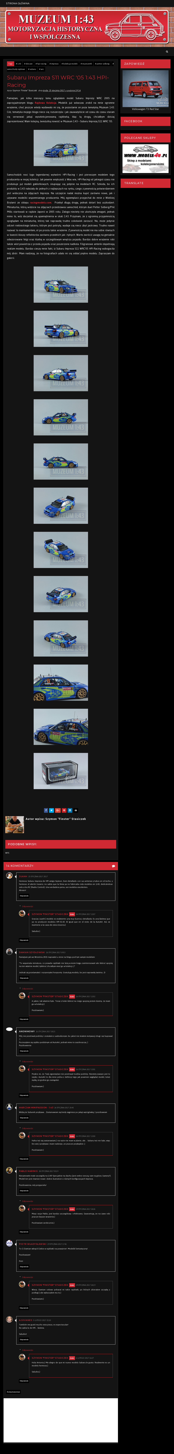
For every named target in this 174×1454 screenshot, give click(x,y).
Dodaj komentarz (13, 1392)
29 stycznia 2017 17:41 (57, 1244)
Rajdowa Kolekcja (45, 102)
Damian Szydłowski (32, 952)
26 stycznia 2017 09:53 (55, 952)
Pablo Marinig (28, 1171)
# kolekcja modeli (69, 64)
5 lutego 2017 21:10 (42, 1320)
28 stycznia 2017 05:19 (48, 1171)
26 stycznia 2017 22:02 (85, 996)
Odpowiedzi (27, 906)
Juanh (23, 876)
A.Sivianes (25, 1320)
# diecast (28, 64)
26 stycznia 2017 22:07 (85, 914)
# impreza (54, 64)
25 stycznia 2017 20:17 (38, 876)
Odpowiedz (24, 895)
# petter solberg (102, 64)
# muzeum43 (86, 64)
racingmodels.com (40, 202)
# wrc (41, 69)
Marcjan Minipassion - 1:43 (36, 1107)
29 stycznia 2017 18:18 (85, 1209)
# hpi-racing (41, 64)
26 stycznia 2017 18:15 (45, 1031)
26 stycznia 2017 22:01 (85, 1069)
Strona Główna (17, 3)
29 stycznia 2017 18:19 (85, 1285)
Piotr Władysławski (32, 1244)
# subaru (32, 69)
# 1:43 (18, 64)
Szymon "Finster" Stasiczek (50, 914)
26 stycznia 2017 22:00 (85, 1136)
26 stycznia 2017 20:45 (64, 1107)
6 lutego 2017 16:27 (85, 1358)
